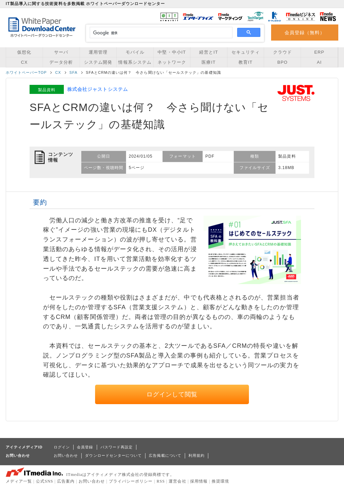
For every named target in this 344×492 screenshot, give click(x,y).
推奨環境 (220, 481)
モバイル (135, 52)
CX (24, 62)
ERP (319, 52)
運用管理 (98, 52)
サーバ (61, 52)
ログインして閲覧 (172, 394)
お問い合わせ (66, 455)
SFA (74, 72)
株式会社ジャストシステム (97, 89)
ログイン (62, 447)
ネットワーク (172, 62)
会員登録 (85, 447)
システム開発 (98, 62)
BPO (282, 62)
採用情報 (199, 481)
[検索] (160, 33)
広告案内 (66, 481)
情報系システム (134, 62)
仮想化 (24, 52)
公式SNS (44, 481)
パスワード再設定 (116, 447)
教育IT (246, 62)
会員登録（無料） (305, 32)
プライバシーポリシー (131, 481)
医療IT (209, 62)
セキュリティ (245, 52)
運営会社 (177, 481)
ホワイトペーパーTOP (26, 72)
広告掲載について (165, 455)
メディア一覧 (19, 481)
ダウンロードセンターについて (113, 455)
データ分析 (61, 62)
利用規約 (196, 455)
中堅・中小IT (172, 52)
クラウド (282, 52)
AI (319, 62)
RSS (161, 481)
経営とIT (208, 52)
